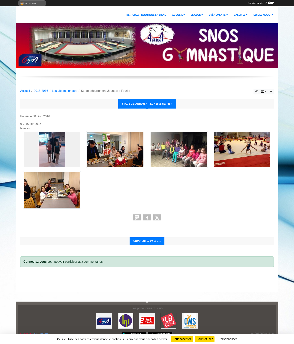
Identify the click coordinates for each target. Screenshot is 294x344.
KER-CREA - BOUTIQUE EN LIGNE (146, 15)
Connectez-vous (35, 261)
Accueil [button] (177, 15)
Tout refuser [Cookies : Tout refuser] (205, 339)
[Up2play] (168, 320)
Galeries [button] (239, 15)
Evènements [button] (217, 15)
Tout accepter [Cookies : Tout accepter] (182, 339)
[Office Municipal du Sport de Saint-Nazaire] (190, 320)
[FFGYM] (104, 320)
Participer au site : (261, 3)
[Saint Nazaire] (147, 320)
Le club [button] (196, 15)
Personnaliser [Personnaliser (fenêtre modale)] (228, 339)
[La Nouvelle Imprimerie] (125, 320)
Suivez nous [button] (262, 15)
